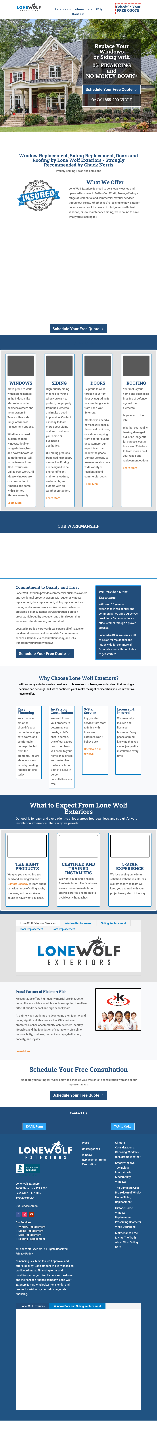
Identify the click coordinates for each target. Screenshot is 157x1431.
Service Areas (29, 1205)
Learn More (15, 502)
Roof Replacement (64, 929)
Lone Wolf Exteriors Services (38, 923)
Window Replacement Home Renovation (94, 1159)
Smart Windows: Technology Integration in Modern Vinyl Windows (125, 1172)
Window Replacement (78, 923)
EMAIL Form (34, 1126)
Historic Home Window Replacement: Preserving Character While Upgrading (128, 1217)
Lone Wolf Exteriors (33, 1306)
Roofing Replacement (31, 1238)
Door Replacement (31, 929)
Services (62, 9)
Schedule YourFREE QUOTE (128, 8)
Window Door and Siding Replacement (77, 1306)
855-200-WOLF (118, 99)
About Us (82, 9)
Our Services (23, 1222)
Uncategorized (91, 1148)
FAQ (99, 9)
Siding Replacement (113, 923)
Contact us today (18, 883)
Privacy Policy (24, 1253)
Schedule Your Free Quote (109, 89)
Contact (78, 14)
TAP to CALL (122, 1126)
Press (85, 1142)
